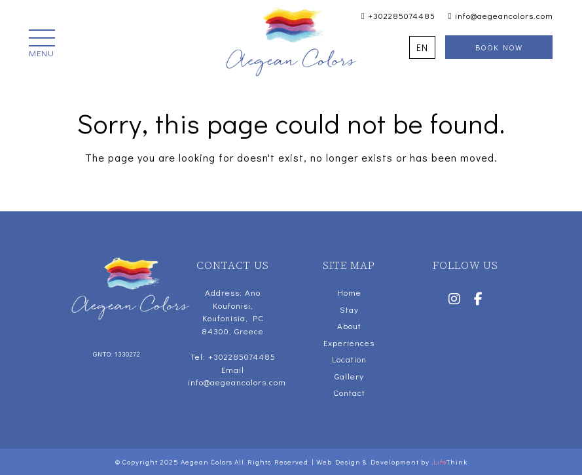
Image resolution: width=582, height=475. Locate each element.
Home (349, 292)
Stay (349, 309)
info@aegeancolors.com (500, 15)
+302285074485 (398, 15)
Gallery (349, 375)
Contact (349, 392)
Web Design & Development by (391, 461)
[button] (42, 44)
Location (349, 358)
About (349, 325)
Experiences (348, 342)
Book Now (498, 47)
